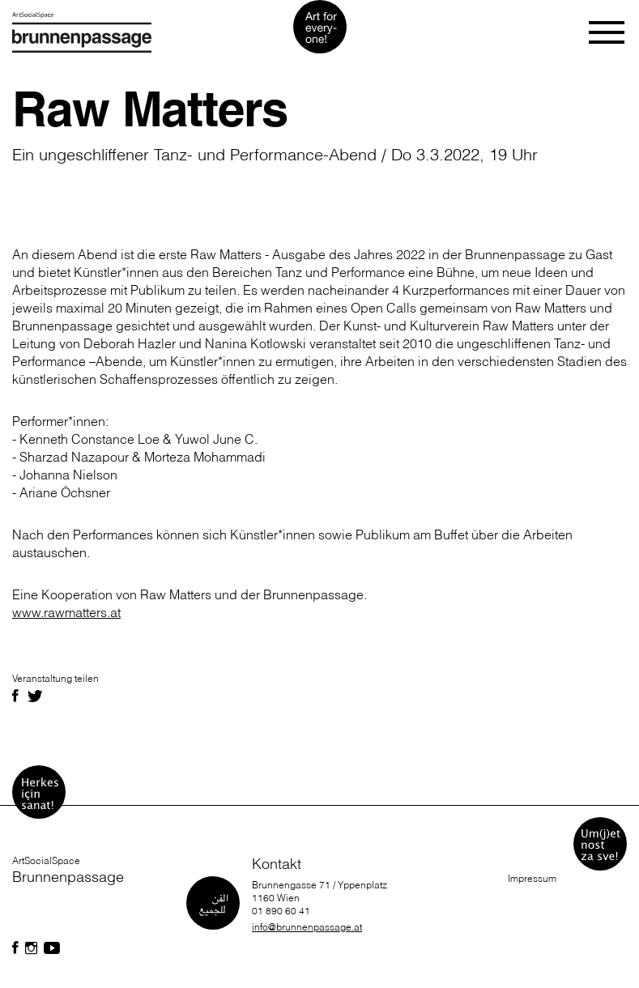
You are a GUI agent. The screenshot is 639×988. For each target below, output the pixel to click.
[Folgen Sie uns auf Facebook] (15, 948)
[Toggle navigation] (608, 32)
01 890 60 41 (281, 911)
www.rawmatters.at (66, 612)
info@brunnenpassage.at (307, 927)
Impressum (532, 878)
